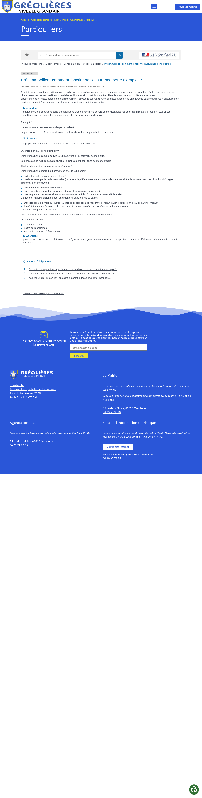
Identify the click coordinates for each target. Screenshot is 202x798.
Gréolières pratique (41, 19)
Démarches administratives (68, 19)
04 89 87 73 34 (112, 458)
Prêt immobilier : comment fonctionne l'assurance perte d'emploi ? (139, 63)
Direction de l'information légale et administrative (43, 293)
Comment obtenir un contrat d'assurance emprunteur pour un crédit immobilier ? (71, 273)
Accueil (25, 19)
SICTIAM (31, 397)
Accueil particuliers (32, 63)
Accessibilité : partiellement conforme (33, 389)
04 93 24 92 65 (19, 445)
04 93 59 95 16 (112, 412)
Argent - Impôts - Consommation (62, 63)
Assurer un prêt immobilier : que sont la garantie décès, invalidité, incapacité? (70, 277)
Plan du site (17, 385)
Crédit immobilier (92, 63)
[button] (154, 6)
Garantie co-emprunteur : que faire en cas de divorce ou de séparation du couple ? (73, 269)
